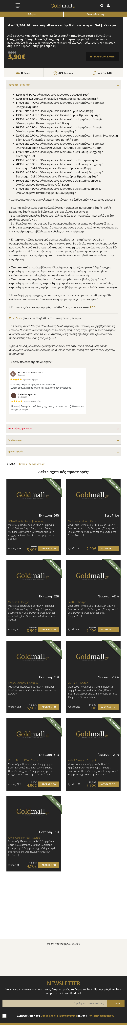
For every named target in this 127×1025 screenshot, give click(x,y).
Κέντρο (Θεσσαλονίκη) (32, 464)
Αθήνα (32, 14)
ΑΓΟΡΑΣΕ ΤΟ (49, 548)
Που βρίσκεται (15, 440)
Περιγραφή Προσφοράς (19, 84)
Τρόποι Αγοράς (15, 451)
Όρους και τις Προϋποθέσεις (59, 1015)
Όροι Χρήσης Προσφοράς (20, 428)
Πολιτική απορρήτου (101, 1015)
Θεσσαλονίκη (95, 14)
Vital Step (16, 318)
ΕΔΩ (93, 307)
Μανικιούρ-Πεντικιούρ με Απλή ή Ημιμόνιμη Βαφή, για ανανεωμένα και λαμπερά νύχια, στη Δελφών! (33, 690)
